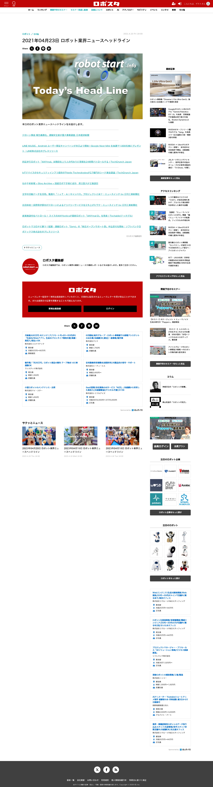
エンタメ (169, 10)
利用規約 (105, 779)
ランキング (38, 10)
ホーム (26, 10)
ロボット (110, 10)
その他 (187, 10)
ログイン (110, 324)
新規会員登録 (55, 324)
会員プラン (179, 446)
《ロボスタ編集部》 (133, 251)
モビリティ (144, 10)
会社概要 (81, 779)
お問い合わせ (93, 779)
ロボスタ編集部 (57, 275)
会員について (96, 10)
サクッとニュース (33, 263)
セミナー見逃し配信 (77, 10)
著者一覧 (70, 779)
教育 (178, 10)
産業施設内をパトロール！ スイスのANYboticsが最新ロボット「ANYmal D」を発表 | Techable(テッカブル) (81, 231)
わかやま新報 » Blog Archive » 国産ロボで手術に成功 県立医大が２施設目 (62, 188)
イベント (157, 10)
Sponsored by (125, 426)
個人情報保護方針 (119, 779)
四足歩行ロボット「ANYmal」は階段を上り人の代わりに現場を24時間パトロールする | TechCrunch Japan (80, 162)
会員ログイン (161, 446)
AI (119, 10)
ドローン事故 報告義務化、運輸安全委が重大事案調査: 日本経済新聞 (58, 135)
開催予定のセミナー (55, 10)
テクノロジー (129, 10)
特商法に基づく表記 (137, 779)
